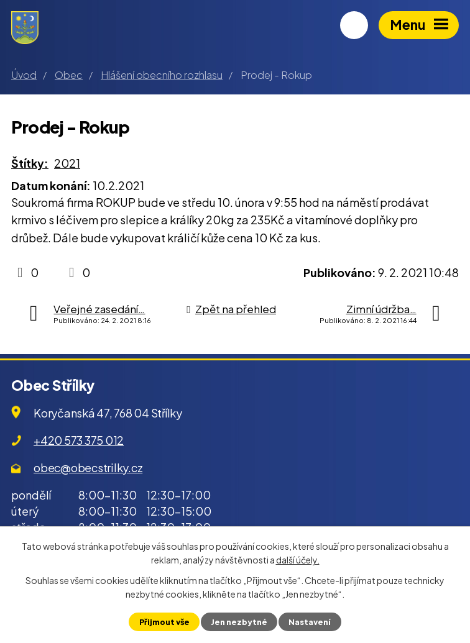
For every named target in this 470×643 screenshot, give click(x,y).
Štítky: (29, 163)
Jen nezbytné (239, 622)
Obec (69, 74)
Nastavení (309, 622)
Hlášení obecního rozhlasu (162, 74)
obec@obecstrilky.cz (88, 467)
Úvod (24, 74)
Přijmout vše (164, 622)
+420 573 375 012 (79, 440)
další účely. (298, 559)
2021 (67, 163)
